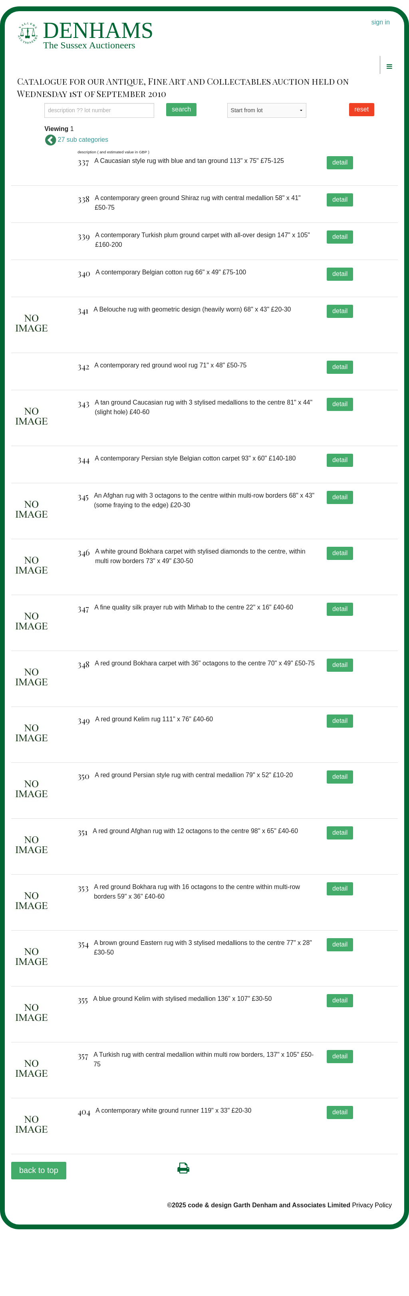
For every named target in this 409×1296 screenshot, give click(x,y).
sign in (380, 22)
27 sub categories (76, 139)
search (181, 109)
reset (362, 109)
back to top (38, 1236)
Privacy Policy (372, 1271)
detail (339, 162)
